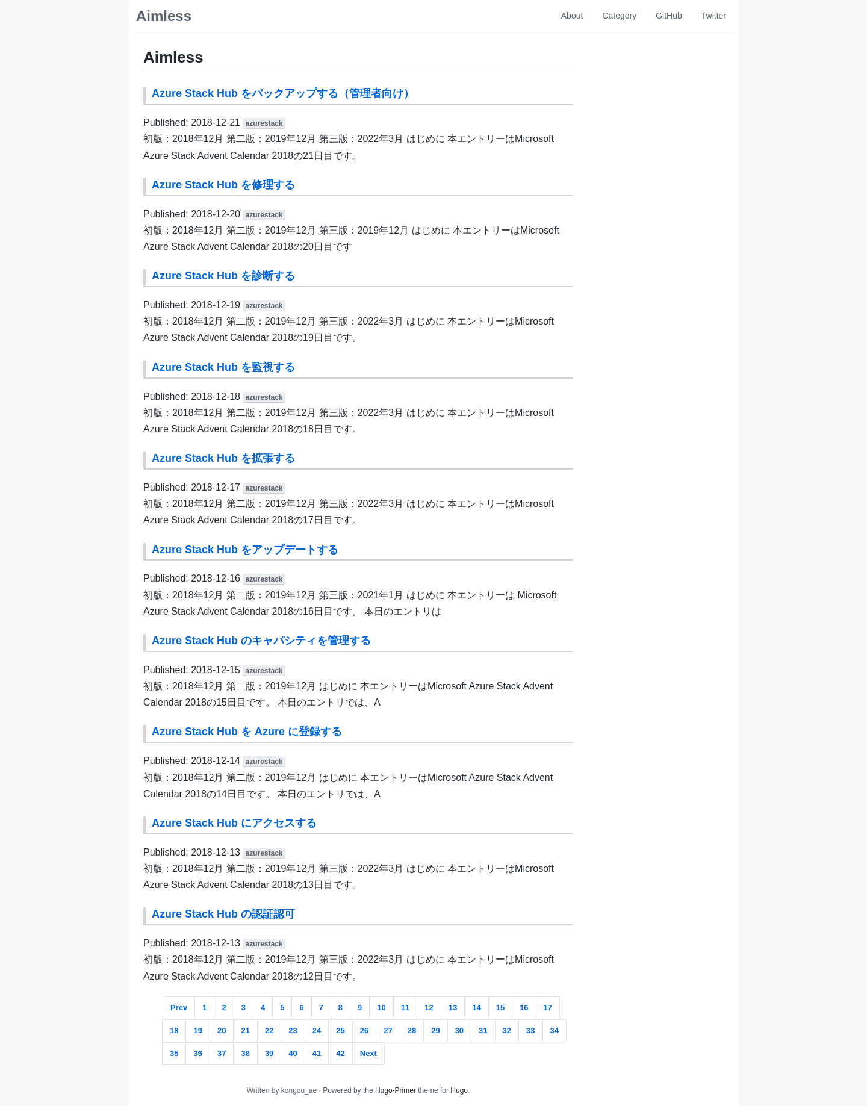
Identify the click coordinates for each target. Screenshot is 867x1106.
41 (316, 1053)
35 (174, 1053)
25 (340, 1030)
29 (435, 1030)
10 (381, 1007)
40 (292, 1053)
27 (388, 1030)
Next (368, 1053)
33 (530, 1030)
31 (483, 1030)
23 (292, 1030)
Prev (178, 1007)
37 (221, 1053)
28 (412, 1030)
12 (428, 1007)
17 (548, 1007)
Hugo (459, 1090)
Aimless (163, 16)
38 (245, 1053)
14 (476, 1007)
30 (459, 1030)
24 (316, 1030)
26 (364, 1030)
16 (524, 1007)
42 (340, 1053)
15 (500, 1007)
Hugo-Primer (395, 1090)
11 (405, 1007)
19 (197, 1030)
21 (245, 1030)
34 (554, 1030)
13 (453, 1007)
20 (221, 1030)
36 (197, 1053)
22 (269, 1030)
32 (507, 1030)
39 (269, 1053)
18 (174, 1030)
